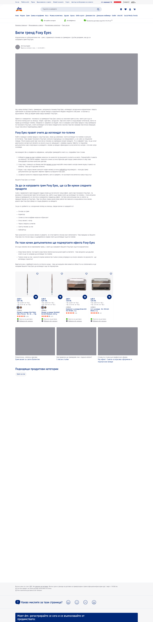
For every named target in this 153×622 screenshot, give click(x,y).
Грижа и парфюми (37, 16)
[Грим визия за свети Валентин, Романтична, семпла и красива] (35, 345)
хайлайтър (63, 170)
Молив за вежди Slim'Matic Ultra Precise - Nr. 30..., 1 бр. (27, 313)
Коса (46, 16)
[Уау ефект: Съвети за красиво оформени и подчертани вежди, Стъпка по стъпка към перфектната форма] (118, 345)
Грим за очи (66, 25)
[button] (68, 602)
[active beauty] (133, 2)
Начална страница (21, 25)
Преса (33, 2)
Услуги (67, 2)
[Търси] (98, 9)
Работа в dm (25, 2)
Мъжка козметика (56, 16)
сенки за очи (29, 157)
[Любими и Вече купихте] (125, 9)
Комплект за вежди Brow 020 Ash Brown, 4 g (76, 310)
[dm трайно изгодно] (117, 2)
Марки (22, 16)
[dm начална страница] (18, 9)
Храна (72, 16)
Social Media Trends (131, 16)
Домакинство (90, 16)
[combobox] (71, 9)
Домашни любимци (104, 16)
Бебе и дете (80, 16)
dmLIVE (120, 16)
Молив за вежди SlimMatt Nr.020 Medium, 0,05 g (50, 313)
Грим (28, 16)
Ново (17, 16)
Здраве (66, 16)
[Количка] (134, 9)
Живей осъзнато (58, 2)
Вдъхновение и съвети (44, 2)
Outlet (114, 16)
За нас (17, 2)
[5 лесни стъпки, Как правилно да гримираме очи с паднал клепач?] (76, 345)
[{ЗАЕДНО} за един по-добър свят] (126, 2)
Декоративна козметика (52, 25)
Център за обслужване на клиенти (82, 2)
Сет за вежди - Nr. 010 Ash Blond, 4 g (100, 310)
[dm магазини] (121, 9)
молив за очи (51, 164)
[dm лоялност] (106, 2)
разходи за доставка (41, 586)
